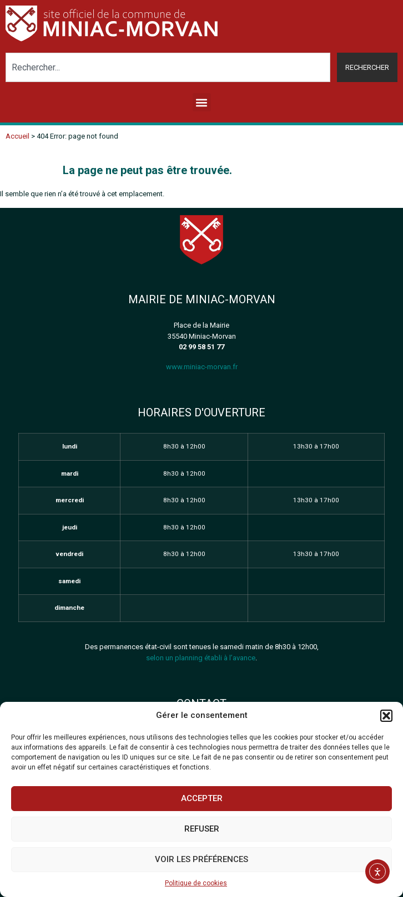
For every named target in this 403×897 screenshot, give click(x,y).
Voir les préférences (201, 859)
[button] (386, 715)
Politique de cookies (196, 883)
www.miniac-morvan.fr (202, 367)
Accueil (17, 136)
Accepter (202, 798)
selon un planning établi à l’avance (200, 658)
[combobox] (168, 67)
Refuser (201, 829)
